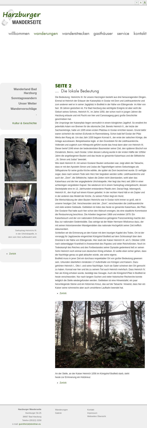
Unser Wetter (28, 103)
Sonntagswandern (24, 98)
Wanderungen (61, 410)
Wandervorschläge (23, 108)
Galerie (58, 413)
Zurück (12, 253)
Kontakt (90, 410)
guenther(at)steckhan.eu (30, 424)
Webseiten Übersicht (96, 416)
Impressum (92, 413)
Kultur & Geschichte (24, 123)
